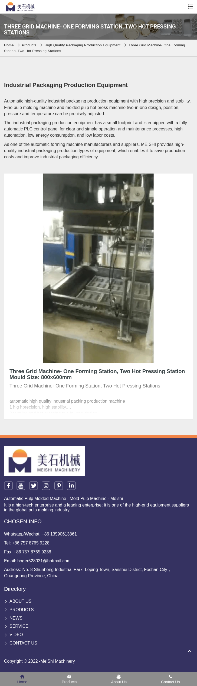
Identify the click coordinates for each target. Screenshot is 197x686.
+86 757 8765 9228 (30, 543)
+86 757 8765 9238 (32, 552)
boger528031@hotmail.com (44, 561)
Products (29, 45)
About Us (20, 601)
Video (16, 634)
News (15, 618)
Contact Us (23, 643)
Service (18, 626)
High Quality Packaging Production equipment (82, 45)
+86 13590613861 (59, 534)
